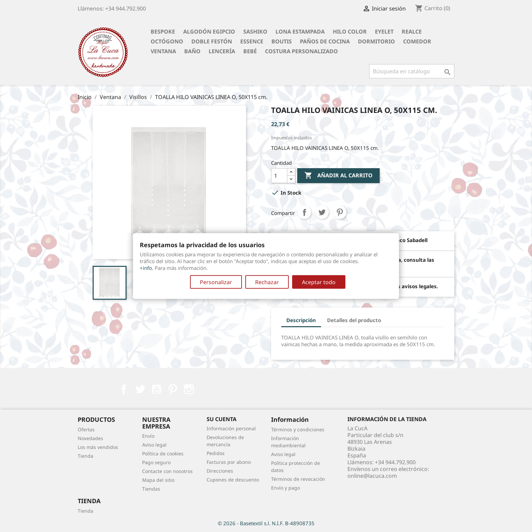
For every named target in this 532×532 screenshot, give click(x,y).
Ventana (163, 51)
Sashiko (255, 31)
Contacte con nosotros (167, 471)
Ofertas (86, 429)
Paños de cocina (325, 41)
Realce (412, 31)
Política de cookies (163, 453)
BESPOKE (163, 31)
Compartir (304, 212)
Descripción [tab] (301, 320)
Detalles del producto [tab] (354, 320)
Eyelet (384, 31)
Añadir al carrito (338, 175)
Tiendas (151, 489)
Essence (251, 41)
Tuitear (322, 212)
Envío (148, 436)
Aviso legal (154, 444)
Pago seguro (156, 462)
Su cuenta (221, 419)
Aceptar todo (319, 282)
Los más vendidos (98, 447)
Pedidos (216, 453)
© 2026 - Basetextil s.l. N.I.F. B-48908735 (266, 523)
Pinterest (339, 212)
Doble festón (211, 41)
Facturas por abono (229, 462)
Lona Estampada (300, 31)
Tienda (85, 456)
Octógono (167, 41)
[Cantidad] (279, 175)
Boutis (281, 41)
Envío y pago (285, 488)
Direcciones (220, 471)
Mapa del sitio (158, 480)
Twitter (140, 389)
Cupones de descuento (233, 479)
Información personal (231, 428)
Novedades (90, 438)
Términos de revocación (298, 479)
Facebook (124, 389)
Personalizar (216, 282)
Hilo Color (350, 31)
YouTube (156, 389)
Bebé (250, 51)
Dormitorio (376, 41)
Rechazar (267, 282)
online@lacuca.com (372, 475)
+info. (146, 267)
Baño (192, 51)
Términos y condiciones (297, 429)
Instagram (189, 389)
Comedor (417, 41)
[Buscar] (411, 71)
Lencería (222, 51)
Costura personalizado (301, 51)
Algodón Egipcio (209, 31)
